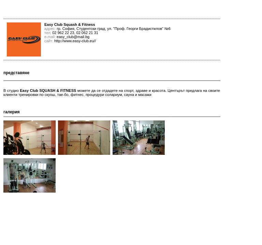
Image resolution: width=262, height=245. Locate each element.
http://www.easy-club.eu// (75, 41)
